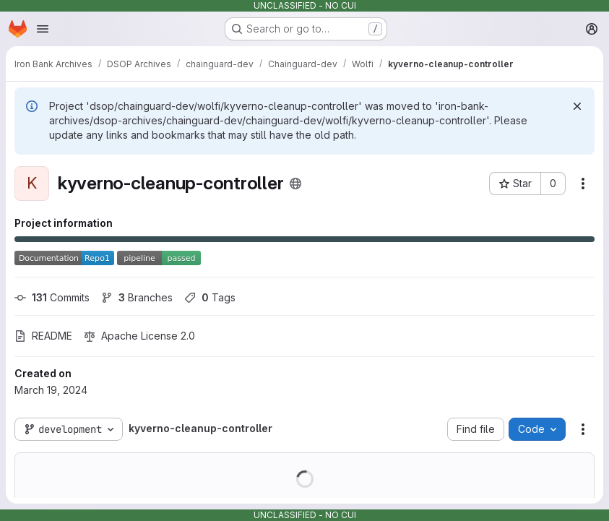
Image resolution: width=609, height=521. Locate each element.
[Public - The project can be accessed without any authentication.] (295, 183)
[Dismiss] (577, 106)
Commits (52, 297)
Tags (210, 297)
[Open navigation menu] (42, 28)
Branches (137, 297)
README (43, 336)
